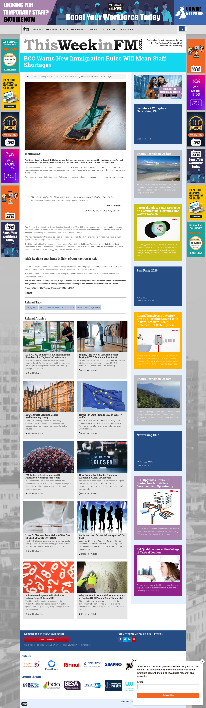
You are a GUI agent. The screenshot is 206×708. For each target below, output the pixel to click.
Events (64, 29)
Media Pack (126, 29)
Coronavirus (68, 307)
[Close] (202, 661)
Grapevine (51, 29)
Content (37, 29)
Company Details (128, 702)
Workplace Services (49, 76)
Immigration (31, 307)
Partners (112, 29)
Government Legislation (88, 307)
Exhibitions (97, 29)
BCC (42, 307)
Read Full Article (34, 373)
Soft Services (53, 307)
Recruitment (79, 29)
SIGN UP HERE (46, 639)
